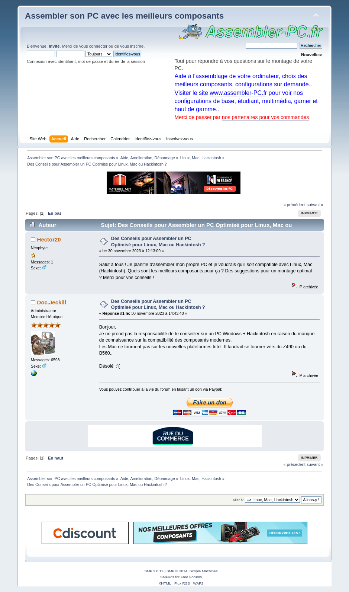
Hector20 (49, 239)
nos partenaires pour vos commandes (265, 117)
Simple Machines (204, 571)
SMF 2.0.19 (154, 571)
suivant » (315, 204)
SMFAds (167, 577)
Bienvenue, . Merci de (53, 46)
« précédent (295, 204)
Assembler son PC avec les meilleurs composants (124, 15)
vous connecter (93, 46)
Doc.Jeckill (51, 302)
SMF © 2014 (177, 571)
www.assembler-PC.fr (238, 93)
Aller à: (238, 500)
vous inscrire (131, 46)
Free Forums (191, 577)
